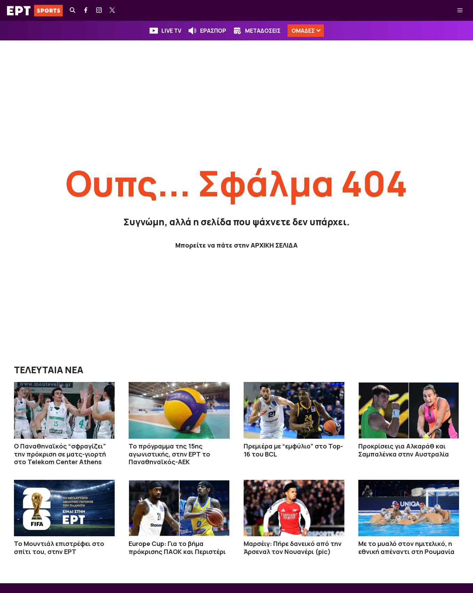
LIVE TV (171, 30)
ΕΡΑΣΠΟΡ (213, 30)
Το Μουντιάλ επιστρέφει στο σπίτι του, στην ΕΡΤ (59, 547)
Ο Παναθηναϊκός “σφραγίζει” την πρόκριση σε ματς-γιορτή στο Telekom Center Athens (60, 454)
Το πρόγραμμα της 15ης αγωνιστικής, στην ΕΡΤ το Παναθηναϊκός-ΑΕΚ (169, 454)
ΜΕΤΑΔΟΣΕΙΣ (263, 30)
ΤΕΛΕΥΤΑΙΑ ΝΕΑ (48, 370)
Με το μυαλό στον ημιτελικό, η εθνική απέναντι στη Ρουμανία (406, 547)
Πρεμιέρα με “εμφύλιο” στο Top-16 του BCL (293, 450)
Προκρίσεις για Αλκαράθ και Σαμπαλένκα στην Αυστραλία (403, 450)
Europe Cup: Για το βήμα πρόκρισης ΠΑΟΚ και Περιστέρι (177, 547)
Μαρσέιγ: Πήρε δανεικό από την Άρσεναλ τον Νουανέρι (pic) (293, 547)
